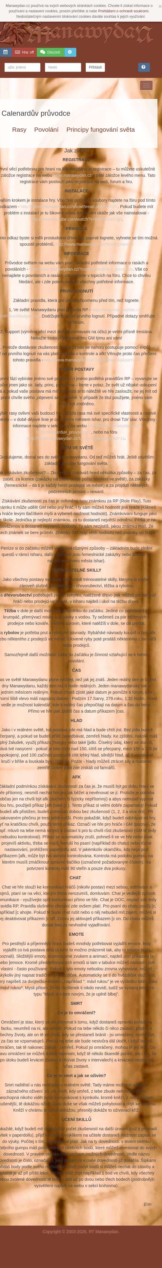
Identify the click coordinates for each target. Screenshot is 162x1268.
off (24, 52)
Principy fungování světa (100, 129)
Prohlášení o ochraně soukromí (123, 11)
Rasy (19, 129)
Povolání (46, 129)
